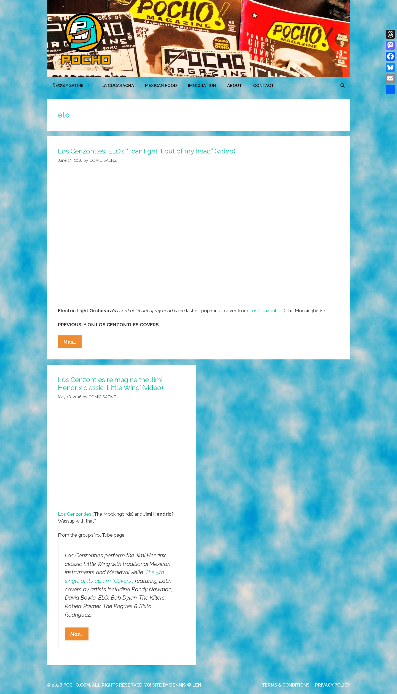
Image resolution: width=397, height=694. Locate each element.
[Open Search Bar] (342, 85)
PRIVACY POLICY (332, 685)
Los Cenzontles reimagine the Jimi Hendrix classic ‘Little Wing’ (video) (110, 384)
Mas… (72, 343)
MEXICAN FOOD (161, 85)
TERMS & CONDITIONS (286, 685)
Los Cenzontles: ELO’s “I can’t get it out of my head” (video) (146, 151)
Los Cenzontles (266, 310)
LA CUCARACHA (117, 85)
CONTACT (263, 85)
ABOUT (234, 85)
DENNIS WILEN (185, 685)
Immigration (202, 85)
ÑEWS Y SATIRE (74, 85)
